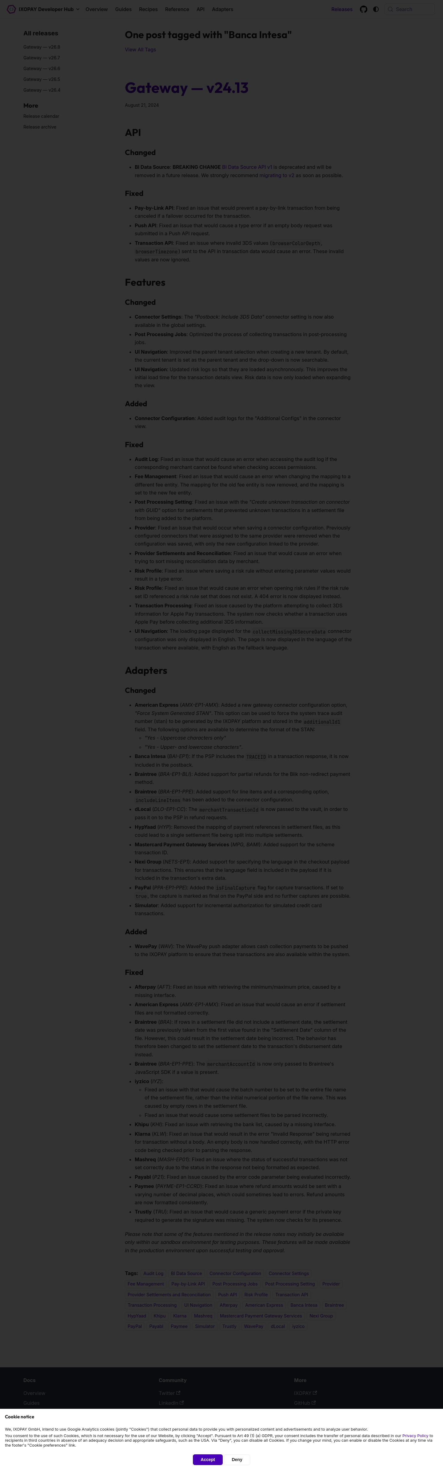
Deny (237, 1459)
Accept (208, 1459)
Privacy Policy (415, 1435)
